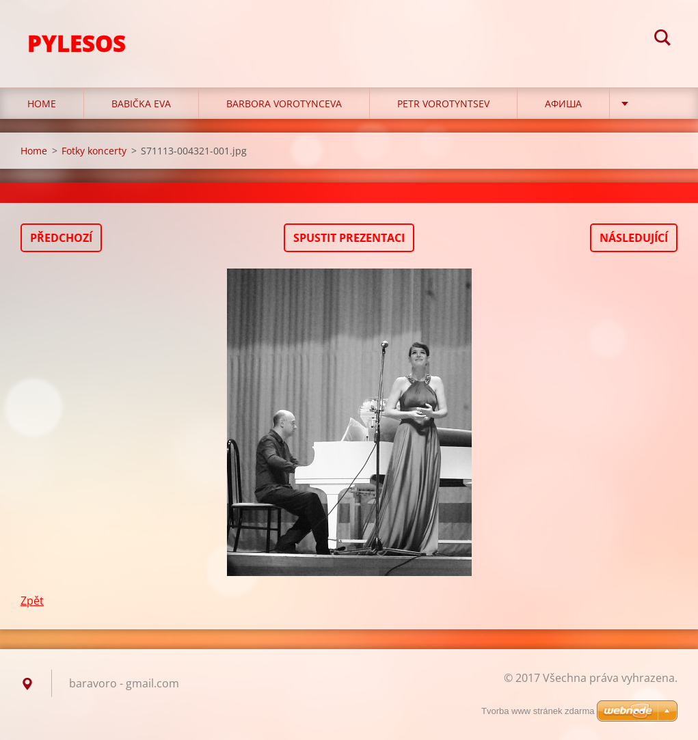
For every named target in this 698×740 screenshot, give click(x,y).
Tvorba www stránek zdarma (537, 711)
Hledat (662, 39)
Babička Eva (141, 103)
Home (41, 103)
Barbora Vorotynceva (284, 103)
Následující (634, 237)
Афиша (563, 103)
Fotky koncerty (94, 150)
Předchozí (61, 237)
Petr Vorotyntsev (443, 103)
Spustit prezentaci (349, 237)
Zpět (32, 600)
